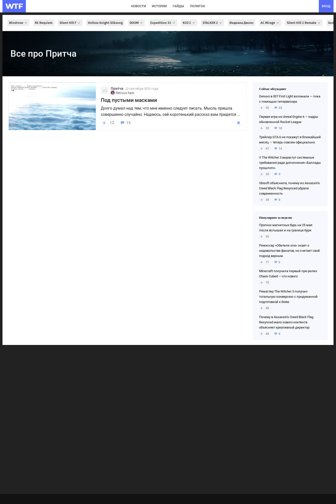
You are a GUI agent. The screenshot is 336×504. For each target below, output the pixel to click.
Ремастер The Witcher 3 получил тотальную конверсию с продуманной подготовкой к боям (288, 297)
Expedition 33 (163, 23)
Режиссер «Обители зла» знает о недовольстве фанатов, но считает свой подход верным (289, 251)
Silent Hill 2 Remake (304, 23)
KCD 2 (189, 23)
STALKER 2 (213, 23)
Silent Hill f (70, 23)
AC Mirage (270, 23)
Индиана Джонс (241, 23)
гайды (178, 6)
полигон (197, 6)
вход (326, 6)
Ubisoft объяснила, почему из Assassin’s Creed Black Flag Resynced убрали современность (289, 188)
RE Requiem (44, 23)
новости (138, 6)
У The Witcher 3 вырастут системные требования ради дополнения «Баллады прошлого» (290, 163)
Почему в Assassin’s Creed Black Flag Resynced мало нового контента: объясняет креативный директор (286, 322)
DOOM (136, 23)
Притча (117, 88)
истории (159, 6)
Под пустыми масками (129, 100)
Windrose (18, 23)
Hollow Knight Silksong (105, 23)
